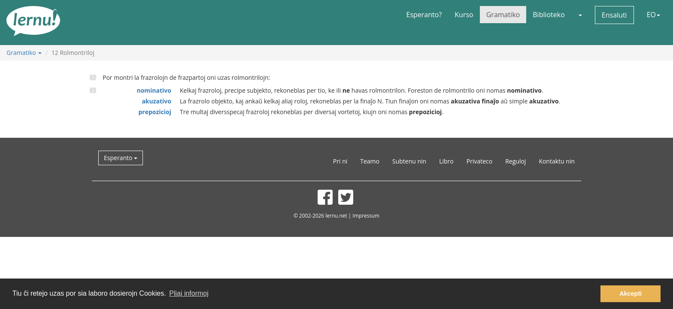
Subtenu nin (409, 161)
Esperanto (120, 158)
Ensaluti (614, 15)
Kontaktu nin (557, 161)
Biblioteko (549, 14)
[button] (579, 14)
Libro (446, 161)
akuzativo (156, 101)
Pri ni (340, 161)
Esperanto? (424, 14)
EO (653, 14)
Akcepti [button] (630, 293)
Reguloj (515, 161)
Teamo (369, 161)
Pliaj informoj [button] (189, 293)
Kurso (464, 14)
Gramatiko (503, 14)
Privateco (479, 161)
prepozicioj (154, 112)
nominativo (153, 90)
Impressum (365, 215)
